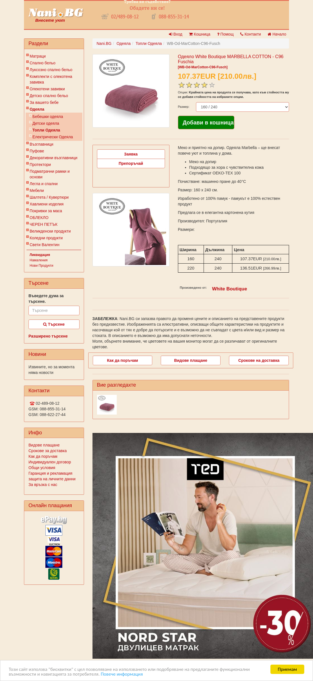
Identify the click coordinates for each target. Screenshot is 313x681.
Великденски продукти (50, 231)
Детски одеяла (45, 123)
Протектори (40, 164)
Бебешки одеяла (47, 116)
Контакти (250, 34)
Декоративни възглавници (53, 158)
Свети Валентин (44, 244)
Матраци (38, 56)
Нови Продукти (41, 266)
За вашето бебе (44, 102)
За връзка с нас (42, 484)
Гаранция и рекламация (50, 473)
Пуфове (37, 151)
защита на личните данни (52, 479)
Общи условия (41, 467)
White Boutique (229, 289)
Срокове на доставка (258, 360)
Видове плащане (43, 445)
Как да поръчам (42, 456)
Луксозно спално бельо (51, 69)
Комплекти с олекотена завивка (51, 79)
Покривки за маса (46, 211)
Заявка (131, 154)
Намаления (39, 260)
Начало (277, 34)
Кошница (199, 34)
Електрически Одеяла (52, 137)
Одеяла (37, 109)
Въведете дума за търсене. (46, 299)
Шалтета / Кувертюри (49, 197)
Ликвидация (40, 255)
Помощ (225, 34)
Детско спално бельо (49, 95)
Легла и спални (44, 183)
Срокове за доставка (47, 450)
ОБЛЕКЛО (39, 217)
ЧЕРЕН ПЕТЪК (44, 224)
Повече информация (122, 674)
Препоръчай (131, 163)
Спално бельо (43, 63)
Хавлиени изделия (46, 204)
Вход (175, 34)
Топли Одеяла (46, 130)
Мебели (37, 190)
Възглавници (41, 144)
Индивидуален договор (49, 462)
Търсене (54, 324)
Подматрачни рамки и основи (50, 174)
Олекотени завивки (47, 89)
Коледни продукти (46, 238)
